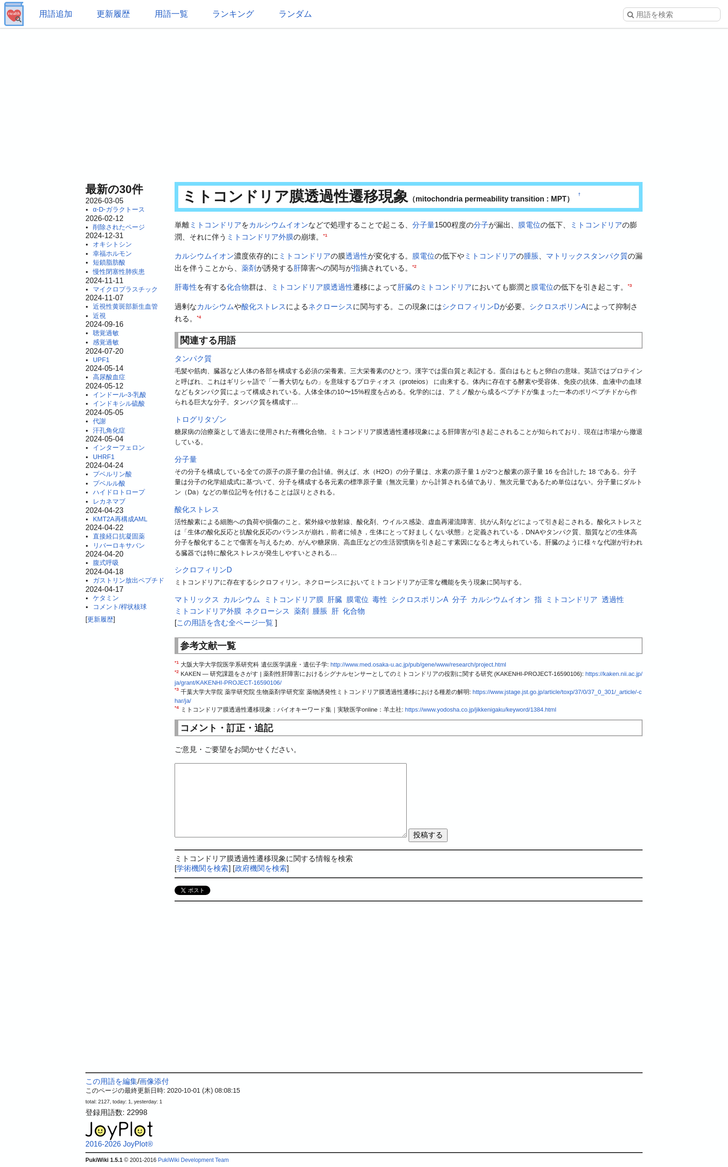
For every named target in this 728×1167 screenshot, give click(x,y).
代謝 (99, 421)
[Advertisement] (364, 102)
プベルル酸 (109, 483)
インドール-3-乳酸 (119, 394)
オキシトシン (112, 244)
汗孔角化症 (109, 430)
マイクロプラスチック (125, 289)
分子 (481, 225)
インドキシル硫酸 (119, 403)
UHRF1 (104, 456)
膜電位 (529, 225)
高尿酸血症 (109, 377)
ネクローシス (330, 307)
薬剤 (248, 268)
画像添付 (154, 1081)
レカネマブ (109, 501)
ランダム (295, 14)
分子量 (423, 225)
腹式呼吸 (106, 562)
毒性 (189, 287)
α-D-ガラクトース (119, 209)
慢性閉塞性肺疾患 (119, 271)
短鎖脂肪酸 (109, 262)
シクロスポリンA (557, 307)
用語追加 (55, 14)
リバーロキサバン (119, 545)
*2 (414, 265)
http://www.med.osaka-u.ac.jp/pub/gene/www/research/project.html (418, 664)
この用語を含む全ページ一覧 (224, 623)
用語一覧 (171, 14)
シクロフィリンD (471, 307)
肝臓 (404, 287)
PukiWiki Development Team (193, 1160)
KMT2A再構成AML (120, 519)
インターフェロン (119, 447)
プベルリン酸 (112, 474)
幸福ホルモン (112, 253)
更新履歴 (113, 14)
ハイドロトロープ (119, 492)
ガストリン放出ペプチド (128, 580)
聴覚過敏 (106, 333)
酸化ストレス (263, 307)
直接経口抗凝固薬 (119, 536)
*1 (325, 234)
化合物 (238, 287)
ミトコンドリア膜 (301, 287)
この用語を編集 (111, 1081)
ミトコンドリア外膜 (260, 237)
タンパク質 (609, 256)
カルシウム (215, 307)
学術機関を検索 (202, 868)
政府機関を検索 (261, 868)
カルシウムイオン (278, 225)
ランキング (233, 14)
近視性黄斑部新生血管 (125, 306)
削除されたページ (119, 227)
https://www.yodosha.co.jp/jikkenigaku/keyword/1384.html (480, 709)
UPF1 (101, 359)
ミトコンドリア (215, 225)
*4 (199, 316)
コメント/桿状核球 (120, 606)
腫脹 (531, 256)
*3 (630, 285)
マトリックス (568, 256)
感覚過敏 (106, 342)
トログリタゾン (201, 419)
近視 (99, 315)
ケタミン (106, 598)
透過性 (356, 256)
